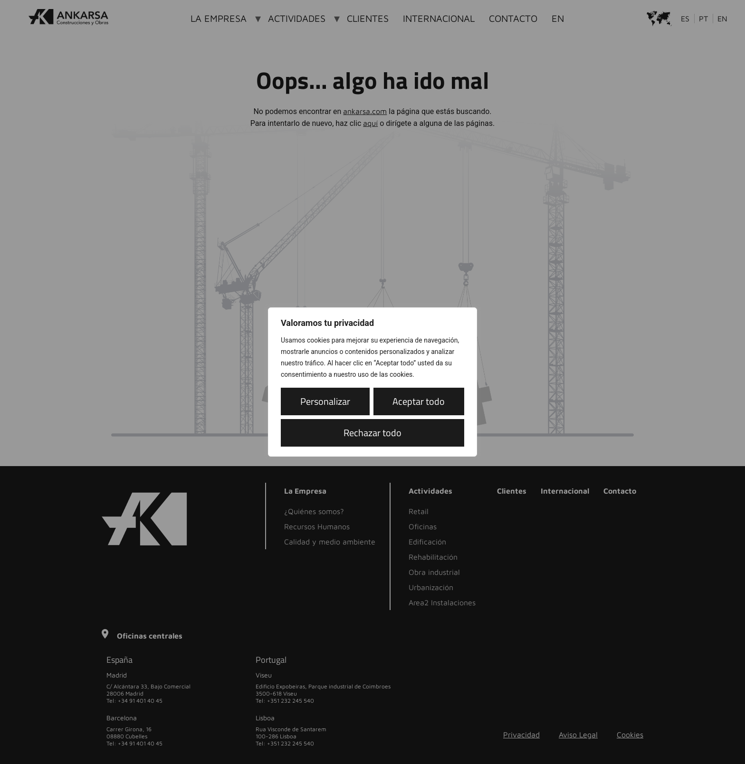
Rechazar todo (417, 401)
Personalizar (324, 401)
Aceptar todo (372, 432)
